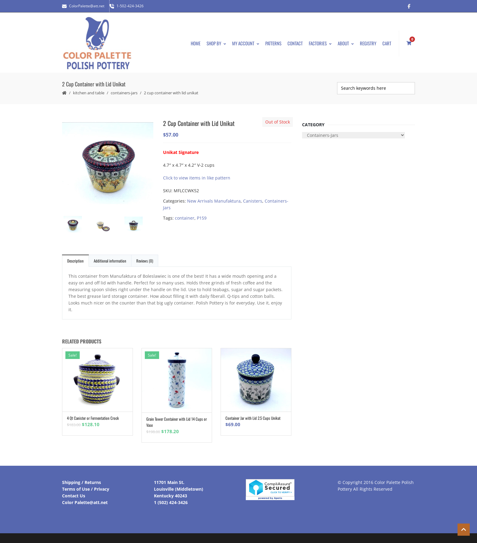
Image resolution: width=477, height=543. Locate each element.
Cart (386, 43)
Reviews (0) (144, 261)
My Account (245, 43)
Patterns (273, 43)
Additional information (110, 261)
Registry (368, 43)
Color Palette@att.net (85, 502)
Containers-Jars (124, 93)
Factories (320, 43)
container (184, 218)
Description (75, 261)
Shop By (216, 43)
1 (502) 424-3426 (171, 502)
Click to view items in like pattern (196, 178)
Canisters (252, 201)
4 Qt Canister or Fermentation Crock (93, 418)
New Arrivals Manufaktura (214, 201)
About (346, 43)
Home (195, 43)
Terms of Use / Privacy (85, 489)
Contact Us (73, 496)
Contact (295, 43)
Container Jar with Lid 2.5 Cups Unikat (252, 418)
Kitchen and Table (88, 93)
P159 (202, 218)
